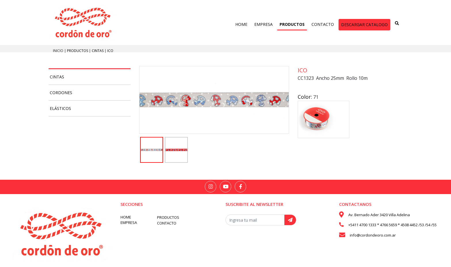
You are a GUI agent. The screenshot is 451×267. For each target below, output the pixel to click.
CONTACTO (323, 24)
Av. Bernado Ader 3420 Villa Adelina (379, 214)
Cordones (61, 92)
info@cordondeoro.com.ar (373, 235)
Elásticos (60, 108)
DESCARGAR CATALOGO (364, 24)
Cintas (98, 50)
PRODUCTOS (292, 24)
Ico (110, 50)
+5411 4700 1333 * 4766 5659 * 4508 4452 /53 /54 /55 (392, 224)
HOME (241, 24)
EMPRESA (263, 24)
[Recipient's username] (255, 219)
